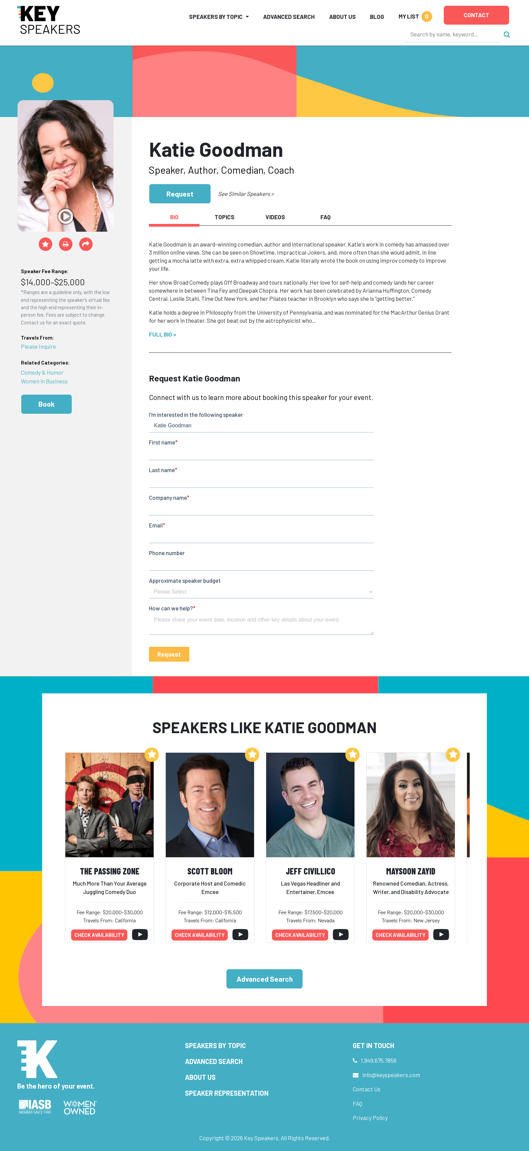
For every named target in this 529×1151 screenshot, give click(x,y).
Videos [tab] (275, 216)
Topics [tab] (225, 216)
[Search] (453, 34)
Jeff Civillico (310, 871)
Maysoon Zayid (410, 871)
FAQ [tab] (325, 216)
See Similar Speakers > (246, 193)
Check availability (99, 935)
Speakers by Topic (215, 1045)
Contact (476, 14)
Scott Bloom (209, 871)
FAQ (357, 1103)
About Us (342, 16)
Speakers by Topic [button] (216, 16)
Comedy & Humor (42, 372)
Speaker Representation (227, 1093)
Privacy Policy (370, 1117)
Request (179, 194)
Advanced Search (289, 16)
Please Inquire (38, 346)
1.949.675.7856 (379, 1060)
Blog (377, 16)
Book (46, 404)
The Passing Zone (109, 871)
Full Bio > (162, 334)
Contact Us (366, 1089)
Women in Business (44, 381)
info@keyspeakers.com (391, 1074)
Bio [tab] (174, 216)
